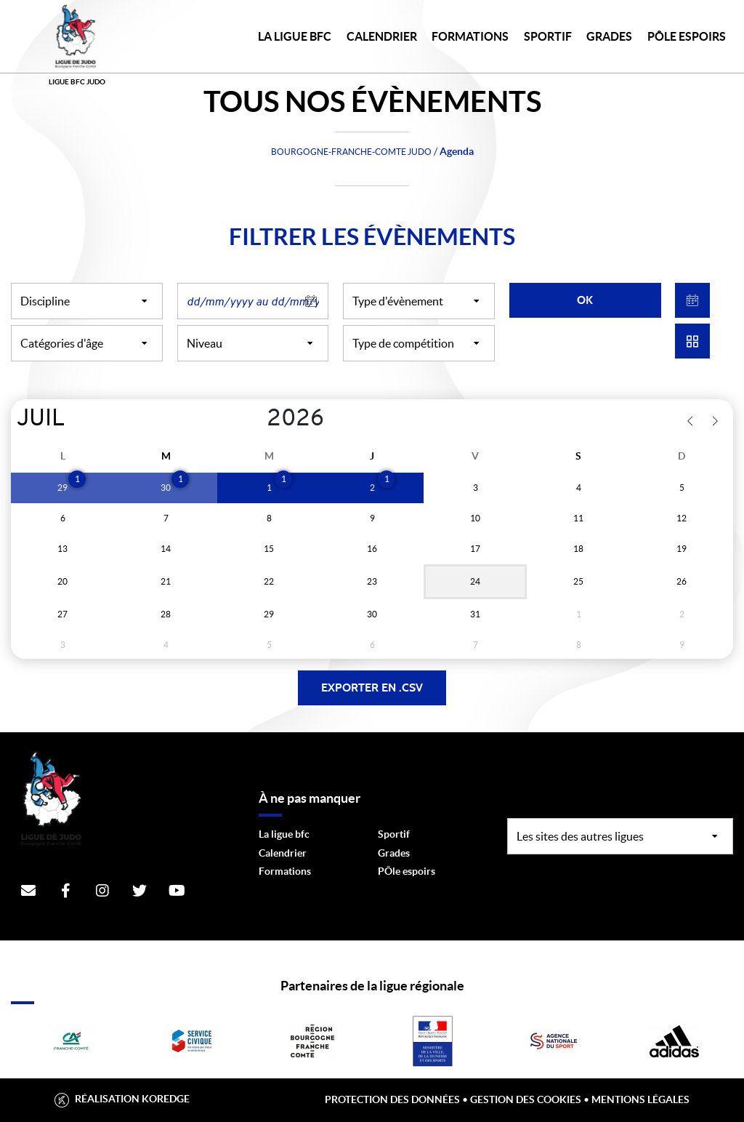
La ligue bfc (284, 834)
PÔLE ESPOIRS (686, 36)
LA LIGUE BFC (294, 36)
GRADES (609, 36)
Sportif (394, 834)
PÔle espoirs (406, 871)
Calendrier (283, 853)
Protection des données (392, 1099)
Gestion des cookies (525, 1099)
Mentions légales (640, 1099)
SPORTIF (548, 36)
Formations (285, 871)
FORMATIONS (470, 36)
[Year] (255, 419)
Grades (394, 853)
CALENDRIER (382, 36)
